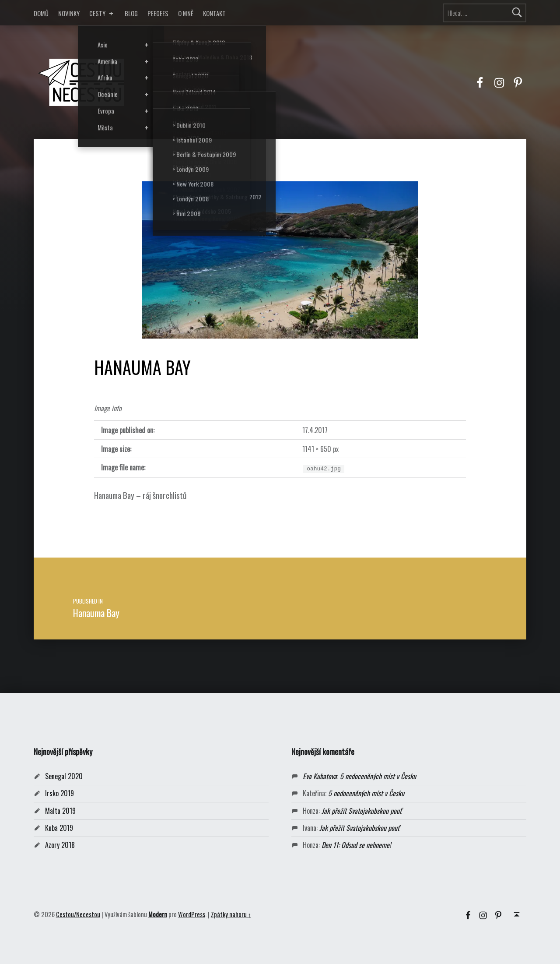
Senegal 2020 (64, 776)
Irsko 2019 (59, 793)
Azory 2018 (60, 845)
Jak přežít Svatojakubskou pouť (362, 810)
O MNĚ (185, 13)
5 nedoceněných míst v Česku (378, 776)
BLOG (131, 13)
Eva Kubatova (320, 776)
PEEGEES (157, 13)
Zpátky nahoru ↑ (231, 914)
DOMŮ (41, 13)
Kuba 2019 (59, 828)
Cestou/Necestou (78, 914)
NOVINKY (69, 13)
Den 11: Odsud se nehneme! (356, 845)
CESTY (102, 13)
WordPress (191, 914)
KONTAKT (214, 13)
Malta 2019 (60, 810)
